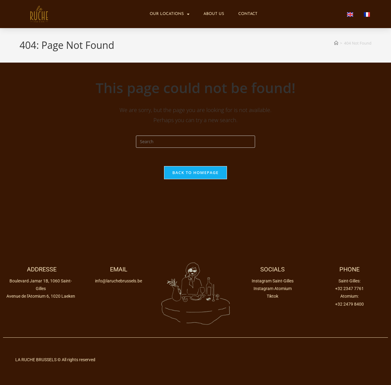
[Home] (336, 43)
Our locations (169, 14)
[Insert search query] (195, 142)
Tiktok (272, 296)
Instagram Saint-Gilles (273, 280)
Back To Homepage (195, 172)
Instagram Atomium (273, 288)
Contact (248, 14)
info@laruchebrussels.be (118, 280)
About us (213, 14)
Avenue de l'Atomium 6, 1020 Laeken (40, 296)
